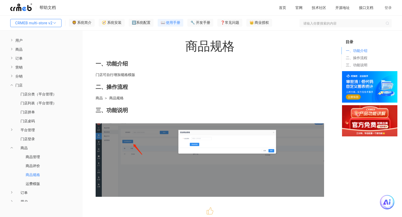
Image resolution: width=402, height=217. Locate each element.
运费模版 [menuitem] (33, 183)
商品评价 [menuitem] (33, 166)
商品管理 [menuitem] (33, 157)
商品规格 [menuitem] (33, 174)
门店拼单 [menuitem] (28, 112)
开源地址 (342, 7)
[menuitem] (41, 40)
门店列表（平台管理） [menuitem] (38, 103)
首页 (282, 7)
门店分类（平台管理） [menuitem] (38, 94)
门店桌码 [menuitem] (28, 121)
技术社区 (319, 7)
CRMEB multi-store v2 (36, 23)
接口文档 (366, 7)
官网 (299, 7)
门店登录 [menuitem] (28, 139)
